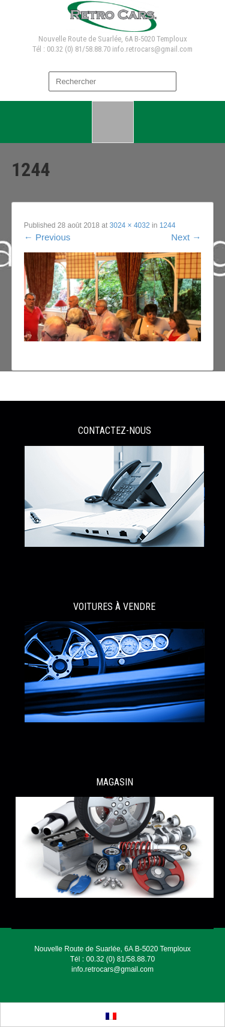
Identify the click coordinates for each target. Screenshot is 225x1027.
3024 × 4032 (130, 225)
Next (186, 237)
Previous (47, 237)
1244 (168, 225)
